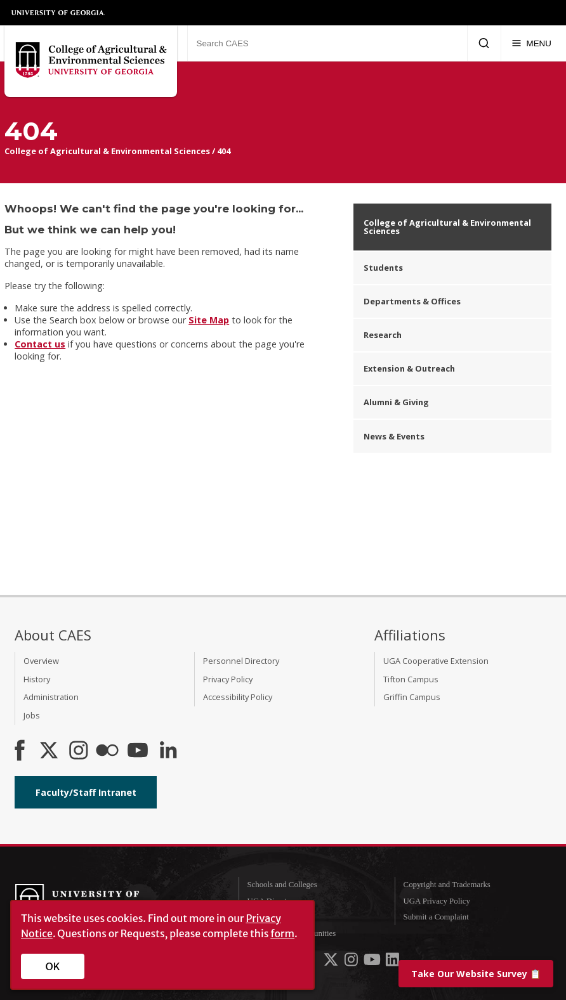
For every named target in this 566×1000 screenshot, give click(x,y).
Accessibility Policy (237, 697)
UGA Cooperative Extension (436, 660)
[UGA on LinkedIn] (392, 963)
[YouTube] (137, 751)
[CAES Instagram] (78, 751)
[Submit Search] (484, 43)
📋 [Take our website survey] (476, 974)
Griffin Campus (411, 697)
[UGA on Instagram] (352, 963)
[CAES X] (50, 751)
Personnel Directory (241, 660)
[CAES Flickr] (107, 751)
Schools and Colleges (282, 884)
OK (53, 966)
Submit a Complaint (436, 916)
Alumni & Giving (396, 402)
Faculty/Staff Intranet (86, 792)
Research (383, 335)
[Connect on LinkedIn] (168, 751)
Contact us (40, 344)
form (282, 933)
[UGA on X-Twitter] (332, 963)
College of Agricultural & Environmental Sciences (107, 151)
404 (223, 151)
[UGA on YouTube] (373, 963)
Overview (41, 660)
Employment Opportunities (291, 933)
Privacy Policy (228, 679)
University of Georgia (58, 12)
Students (383, 267)
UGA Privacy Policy (437, 901)
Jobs (31, 715)
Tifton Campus (410, 679)
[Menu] (531, 43)
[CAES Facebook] (19, 751)
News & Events (394, 436)
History (36, 679)
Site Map (208, 320)
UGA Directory (272, 901)
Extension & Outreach (409, 368)
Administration (51, 697)
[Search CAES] (327, 43)
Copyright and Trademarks (447, 884)
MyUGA (261, 916)
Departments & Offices (412, 301)
